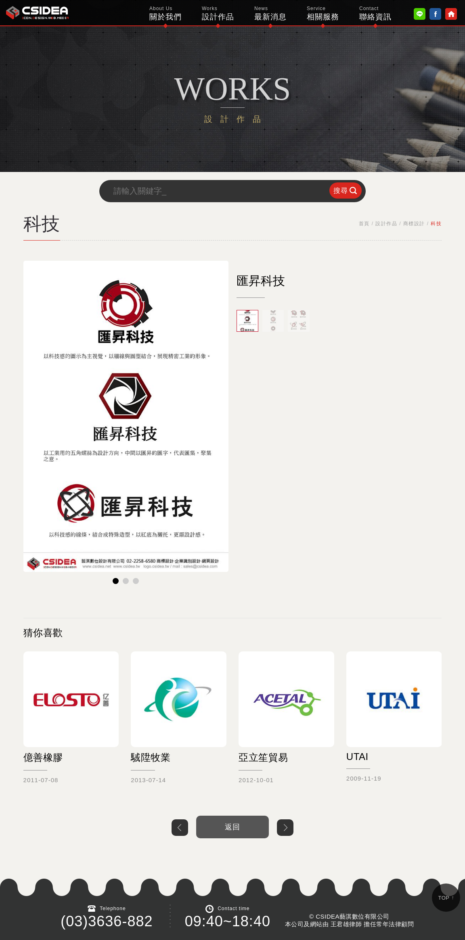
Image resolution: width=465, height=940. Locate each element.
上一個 (180, 827)
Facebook (435, 14)
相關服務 (323, 13)
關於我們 (165, 13)
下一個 (285, 827)
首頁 (364, 223)
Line (419, 14)
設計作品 (218, 13)
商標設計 (414, 223)
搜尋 (340, 191)
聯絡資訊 (375, 13)
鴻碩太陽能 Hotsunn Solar (37, 12)
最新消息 (270, 13)
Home (451, 14)
